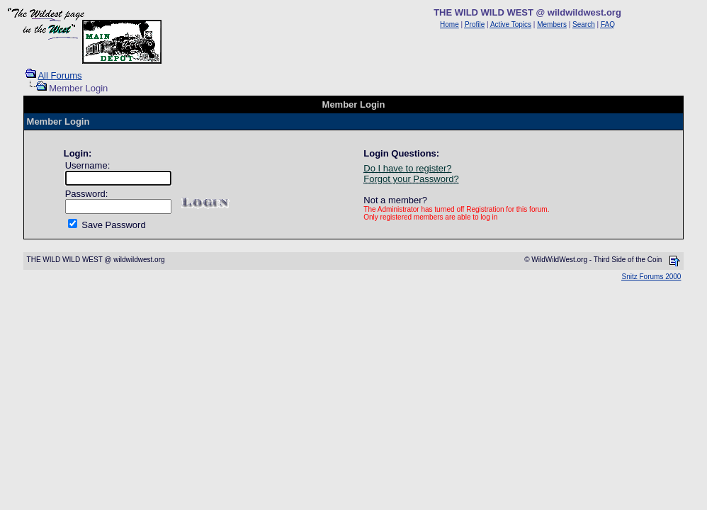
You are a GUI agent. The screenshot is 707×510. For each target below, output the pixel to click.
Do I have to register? (407, 168)
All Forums (59, 75)
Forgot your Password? (410, 179)
